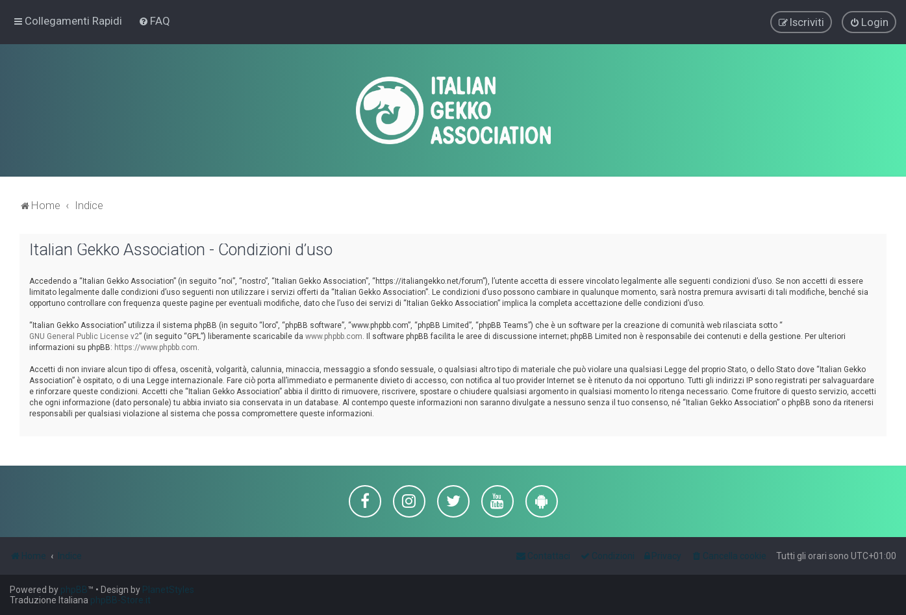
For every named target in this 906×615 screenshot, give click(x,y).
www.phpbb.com (333, 335)
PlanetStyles (168, 589)
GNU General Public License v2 (84, 335)
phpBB (74, 589)
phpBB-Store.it (120, 600)
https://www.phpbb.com (155, 346)
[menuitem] (154, 21)
